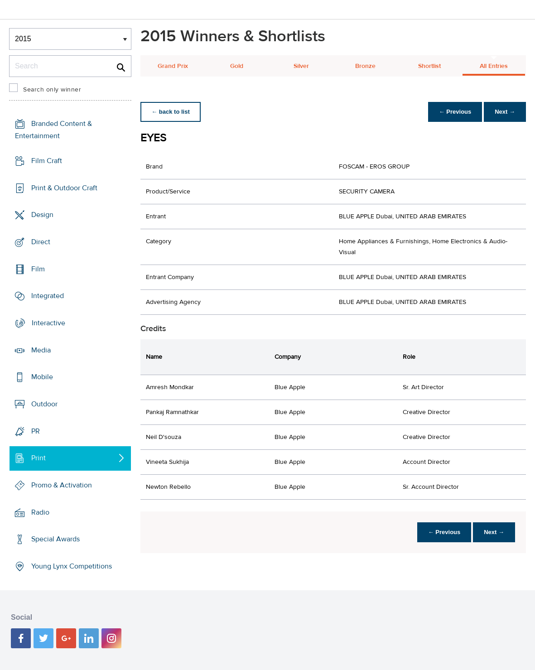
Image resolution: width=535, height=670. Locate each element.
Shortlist (429, 66)
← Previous (455, 111)
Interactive (48, 323)
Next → (505, 111)
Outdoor (44, 404)
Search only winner (52, 90)
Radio (40, 512)
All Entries (494, 66)
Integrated (47, 295)
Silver (301, 66)
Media (41, 350)
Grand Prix (173, 66)
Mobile (42, 376)
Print (38, 458)
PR (35, 431)
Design (42, 214)
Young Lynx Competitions (71, 566)
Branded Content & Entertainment (53, 129)
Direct (40, 241)
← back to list (170, 111)
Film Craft (46, 160)
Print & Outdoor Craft (64, 188)
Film (38, 269)
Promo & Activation (61, 485)
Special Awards (55, 539)
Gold (236, 66)
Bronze (365, 66)
